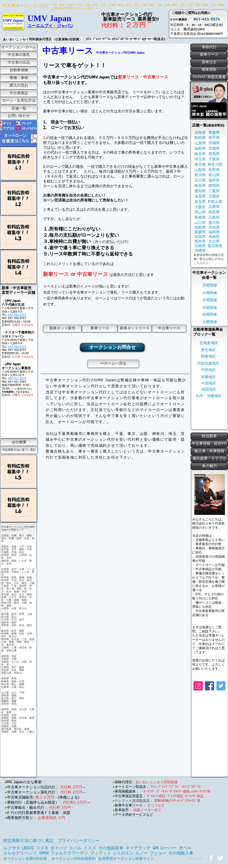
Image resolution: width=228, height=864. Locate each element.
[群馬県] (214, 154)
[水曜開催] (209, 300)
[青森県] (214, 132)
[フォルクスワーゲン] (69, 853)
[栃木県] (200, 154)
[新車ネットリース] (134, 328)
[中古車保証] (18, 93)
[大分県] (214, 241)
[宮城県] (214, 143)
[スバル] (75, 848)
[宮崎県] (200, 246)
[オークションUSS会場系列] (73, 858)
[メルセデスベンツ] (20, 853)
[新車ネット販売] (62, 328)
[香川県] (214, 223)
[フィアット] (100, 853)
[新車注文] (209, 62)
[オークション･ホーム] (18, 47)
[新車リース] (99, 328)
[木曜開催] (209, 308)
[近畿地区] (208, 377)
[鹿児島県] (215, 246)
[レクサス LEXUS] (19, 848)
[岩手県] (214, 137)
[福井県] (214, 180)
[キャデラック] (138, 848)
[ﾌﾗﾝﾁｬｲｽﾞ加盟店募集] (209, 77)
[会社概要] (19, 442)
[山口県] (200, 223)
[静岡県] (214, 185)
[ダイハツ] (58, 848)
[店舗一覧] (18, 108)
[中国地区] (208, 383)
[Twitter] (220, 685)
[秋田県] (200, 138)
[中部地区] (208, 370)
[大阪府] (200, 207)
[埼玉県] (200, 159)
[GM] (156, 848)
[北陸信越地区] (208, 363)
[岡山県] (200, 212)
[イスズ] (90, 848)
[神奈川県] (215, 164)
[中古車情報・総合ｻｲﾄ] (209, 444)
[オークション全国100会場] (25, 858)
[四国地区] (208, 389)
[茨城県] (214, 148)
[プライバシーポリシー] (79, 841)
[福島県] (200, 148)
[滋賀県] (200, 196)
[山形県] (200, 143)
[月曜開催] (209, 285)
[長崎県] (214, 236)
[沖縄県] (200, 250)
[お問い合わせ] (18, 116)
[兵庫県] (214, 207)
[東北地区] (208, 350)
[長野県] (214, 170)
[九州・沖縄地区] (208, 396)
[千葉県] (214, 159)
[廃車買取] (209, 70)
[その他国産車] (110, 848)
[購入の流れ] (18, 86)
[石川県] (200, 180)
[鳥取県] (214, 212)
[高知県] (214, 227)
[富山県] (214, 175)
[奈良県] (200, 201)
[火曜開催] (209, 293)
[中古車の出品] (18, 62)
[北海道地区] (208, 343)
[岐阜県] (200, 185)
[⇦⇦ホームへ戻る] (113, 364)
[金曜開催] (209, 314)
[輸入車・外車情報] (209, 451)
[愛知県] (200, 191)
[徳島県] (200, 227)
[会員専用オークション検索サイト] (126, 858)
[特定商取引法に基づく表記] (19, 450)
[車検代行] (209, 47)
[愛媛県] (200, 232)
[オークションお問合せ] (112, 347)
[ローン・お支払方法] (18, 100)
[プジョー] (158, 853)
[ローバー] (168, 848)
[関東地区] (208, 356)
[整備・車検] (18, 78)
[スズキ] (42, 848)
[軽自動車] (209, 436)
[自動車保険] (18, 70)
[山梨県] (200, 170)
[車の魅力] (209, 466)
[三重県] (214, 191)
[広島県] (214, 217)
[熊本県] (200, 241)
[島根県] (200, 217)
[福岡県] (214, 232)
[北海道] (200, 132)
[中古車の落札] (18, 55)
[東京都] (200, 164)
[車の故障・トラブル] (209, 459)
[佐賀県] (200, 236)
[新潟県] (200, 175)
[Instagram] (198, 685)
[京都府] (214, 196)
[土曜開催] (209, 322)
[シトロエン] (123, 853)
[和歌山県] (215, 201)
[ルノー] (141, 853)
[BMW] (44, 853)
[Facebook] (209, 685)
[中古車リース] (169, 328)
